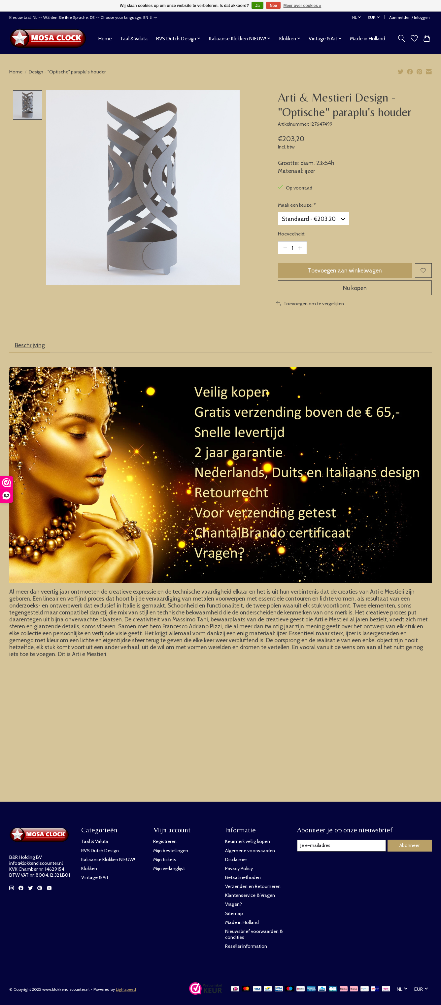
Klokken (89, 868)
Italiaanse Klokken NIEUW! (108, 859)
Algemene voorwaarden (250, 851)
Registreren (165, 841)
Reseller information (246, 946)
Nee (273, 5)
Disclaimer (236, 859)
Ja (257, 5)
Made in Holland (367, 38)
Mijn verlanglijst (169, 868)
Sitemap (234, 913)
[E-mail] (341, 846)
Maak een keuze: (297, 205)
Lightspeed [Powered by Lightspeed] (126, 989)
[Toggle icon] (401, 38)
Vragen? (233, 904)
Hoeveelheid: (291, 234)
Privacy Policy (239, 868)
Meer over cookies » (303, 5)
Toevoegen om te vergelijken (310, 304)
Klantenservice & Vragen (250, 895)
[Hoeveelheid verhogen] (299, 247)
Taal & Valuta (134, 38)
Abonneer (409, 845)
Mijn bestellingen (170, 851)
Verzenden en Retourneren (253, 886)
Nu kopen (355, 287)
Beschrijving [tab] (30, 345)
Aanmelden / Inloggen (409, 17)
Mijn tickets (164, 859)
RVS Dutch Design (100, 851)
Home (105, 38)
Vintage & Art (94, 877)
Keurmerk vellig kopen (247, 841)
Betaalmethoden (243, 877)
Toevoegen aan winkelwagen (345, 270)
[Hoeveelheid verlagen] (285, 247)
